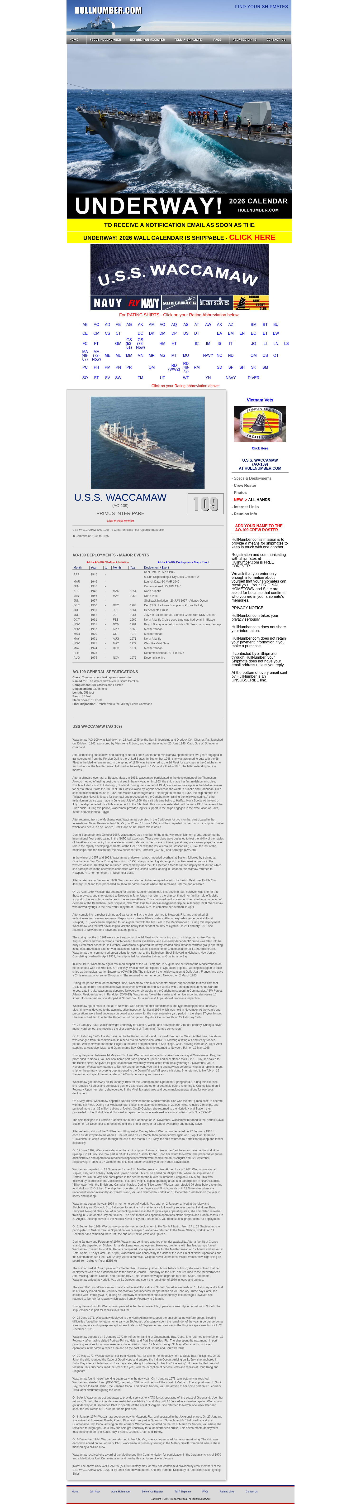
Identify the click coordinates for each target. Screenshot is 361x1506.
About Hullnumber (120, 1491)
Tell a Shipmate (190, 39)
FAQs (219, 39)
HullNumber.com (108, 10)
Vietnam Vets (260, 400)
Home (76, 39)
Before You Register (152, 1491)
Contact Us (277, 39)
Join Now (95, 1491)
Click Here (260, 448)
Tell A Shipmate (183, 1491)
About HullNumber (106, 39)
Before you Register (149, 39)
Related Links (246, 39)
